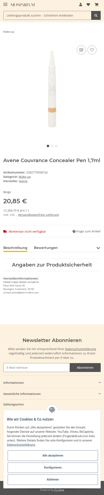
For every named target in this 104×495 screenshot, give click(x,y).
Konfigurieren (53, 467)
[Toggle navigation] (5, 2)
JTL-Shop (59, 489)
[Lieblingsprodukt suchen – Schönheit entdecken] (47, 15)
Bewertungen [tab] (46, 248)
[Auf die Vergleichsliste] (81, 49)
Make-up (25, 177)
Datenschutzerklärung (80, 349)
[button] (80, 4)
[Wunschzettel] (88, 4)
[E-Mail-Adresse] (36, 367)
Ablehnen (53, 479)
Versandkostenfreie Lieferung (38, 215)
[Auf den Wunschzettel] (92, 49)
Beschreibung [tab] (15, 248)
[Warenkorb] (96, 4)
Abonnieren (85, 367)
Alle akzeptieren (52, 455)
